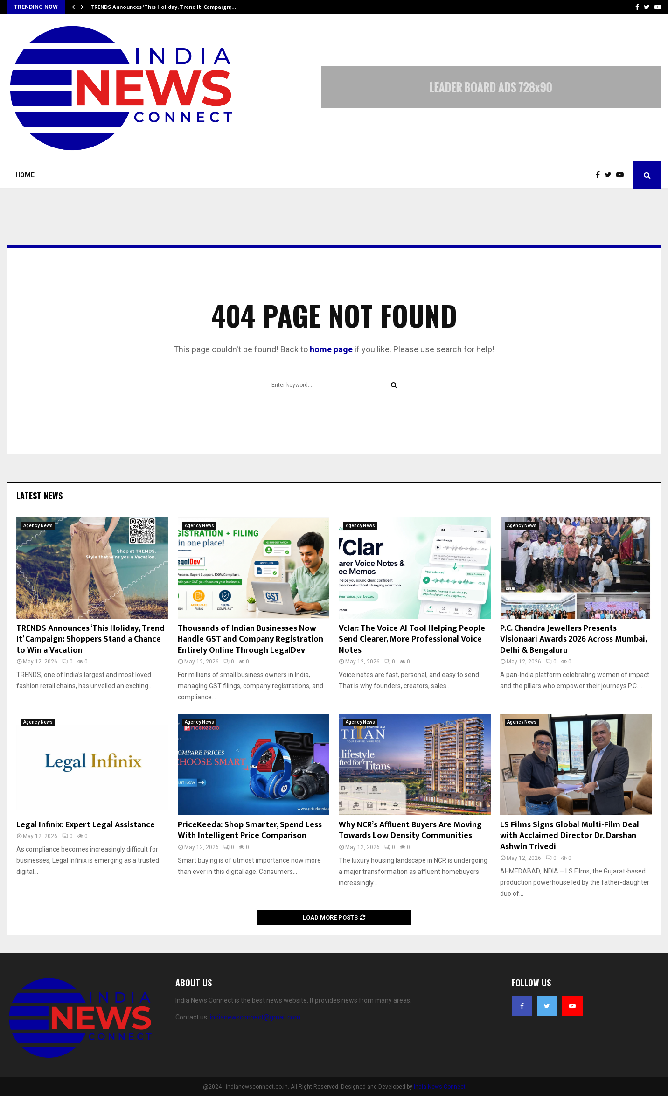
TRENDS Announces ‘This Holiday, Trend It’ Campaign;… (163, 7)
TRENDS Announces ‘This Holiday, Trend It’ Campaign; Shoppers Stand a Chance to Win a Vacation (90, 639)
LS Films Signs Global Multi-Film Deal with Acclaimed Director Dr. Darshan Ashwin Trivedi (569, 836)
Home (25, 175)
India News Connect (440, 1086)
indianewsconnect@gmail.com (255, 1017)
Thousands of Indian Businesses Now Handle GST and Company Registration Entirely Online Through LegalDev (250, 639)
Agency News (38, 525)
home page (331, 349)
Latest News (39, 495)
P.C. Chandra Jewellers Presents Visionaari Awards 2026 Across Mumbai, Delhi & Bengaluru (573, 639)
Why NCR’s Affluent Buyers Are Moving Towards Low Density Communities (410, 830)
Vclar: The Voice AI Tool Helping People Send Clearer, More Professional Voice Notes (412, 639)
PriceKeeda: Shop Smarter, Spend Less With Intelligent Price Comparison (250, 830)
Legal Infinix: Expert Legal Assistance (85, 825)
